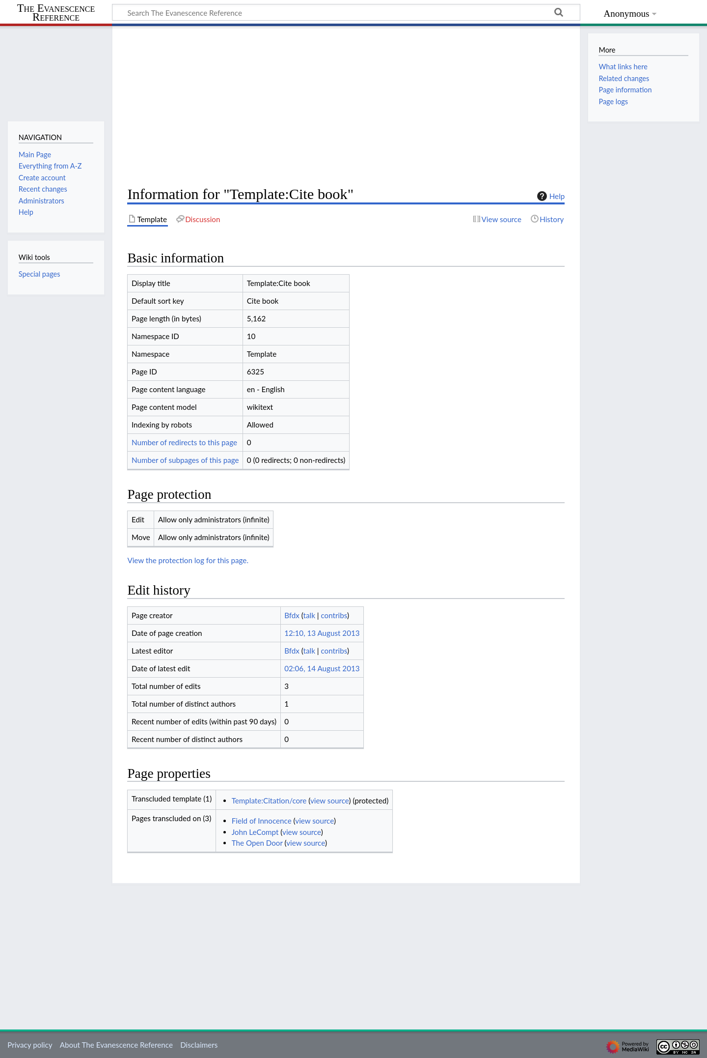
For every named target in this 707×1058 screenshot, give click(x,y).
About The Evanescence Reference (116, 1044)
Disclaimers (199, 1044)
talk (309, 615)
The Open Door (257, 842)
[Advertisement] (346, 106)
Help (550, 196)
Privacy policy (29, 1044)
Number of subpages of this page (185, 460)
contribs (334, 615)
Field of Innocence (262, 820)
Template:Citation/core (269, 800)
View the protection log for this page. (187, 560)
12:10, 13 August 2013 (321, 633)
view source (329, 800)
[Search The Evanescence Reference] (346, 12)
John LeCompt (255, 832)
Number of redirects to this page (184, 442)
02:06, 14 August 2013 (321, 668)
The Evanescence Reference (56, 13)
